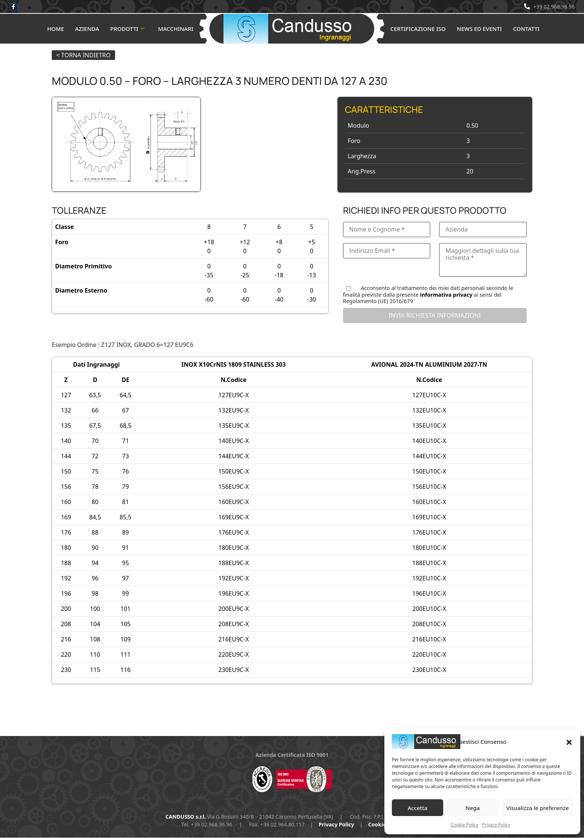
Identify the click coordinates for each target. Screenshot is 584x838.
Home (55, 29)
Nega (473, 808)
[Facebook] (14, 7)
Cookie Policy (464, 825)
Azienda (87, 29)
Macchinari (175, 29)
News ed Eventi (479, 29)
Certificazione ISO (418, 29)
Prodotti (127, 29)
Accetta (417, 808)
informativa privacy (446, 295)
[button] (569, 741)
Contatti (526, 29)
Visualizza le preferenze (537, 808)
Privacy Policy (496, 825)
